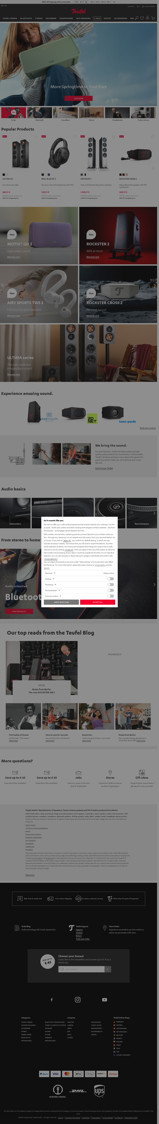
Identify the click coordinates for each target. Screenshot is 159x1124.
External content (51, 596)
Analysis (48, 579)
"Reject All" (67, 540)
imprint (46, 568)
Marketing (49, 584)
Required (48, 573)
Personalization (51, 590)
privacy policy (100, 565)
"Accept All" (69, 549)
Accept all (98, 602)
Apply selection (61, 602)
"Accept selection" (51, 559)
